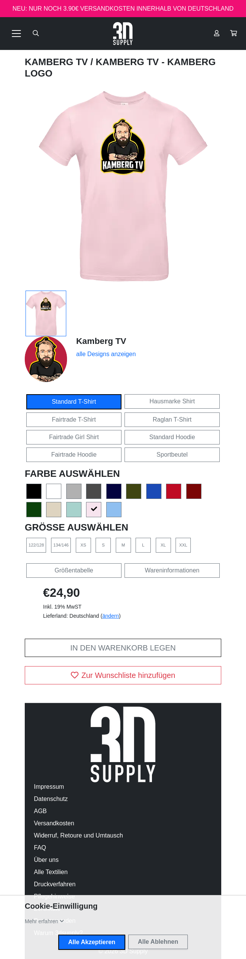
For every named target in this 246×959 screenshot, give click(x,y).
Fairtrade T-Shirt (74, 419)
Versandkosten (54, 823)
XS (83, 545)
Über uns (46, 860)
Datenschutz (51, 799)
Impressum (49, 786)
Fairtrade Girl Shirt (74, 437)
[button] (233, 33)
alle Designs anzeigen (106, 354)
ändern (110, 616)
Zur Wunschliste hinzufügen (123, 675)
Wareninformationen (172, 570)
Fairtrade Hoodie (73, 454)
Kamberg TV (58, 62)
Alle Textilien (51, 872)
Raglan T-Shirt (172, 419)
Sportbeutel (172, 454)
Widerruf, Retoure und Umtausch (78, 835)
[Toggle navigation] (16, 33)
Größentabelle (73, 570)
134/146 (61, 545)
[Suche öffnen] (35, 33)
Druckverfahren (54, 884)
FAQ (40, 847)
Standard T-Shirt (74, 401)
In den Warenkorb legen (123, 648)
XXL (183, 545)
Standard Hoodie (172, 437)
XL (163, 545)
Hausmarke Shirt (172, 401)
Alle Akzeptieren (91, 942)
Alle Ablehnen (158, 941)
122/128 (36, 545)
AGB (40, 811)
